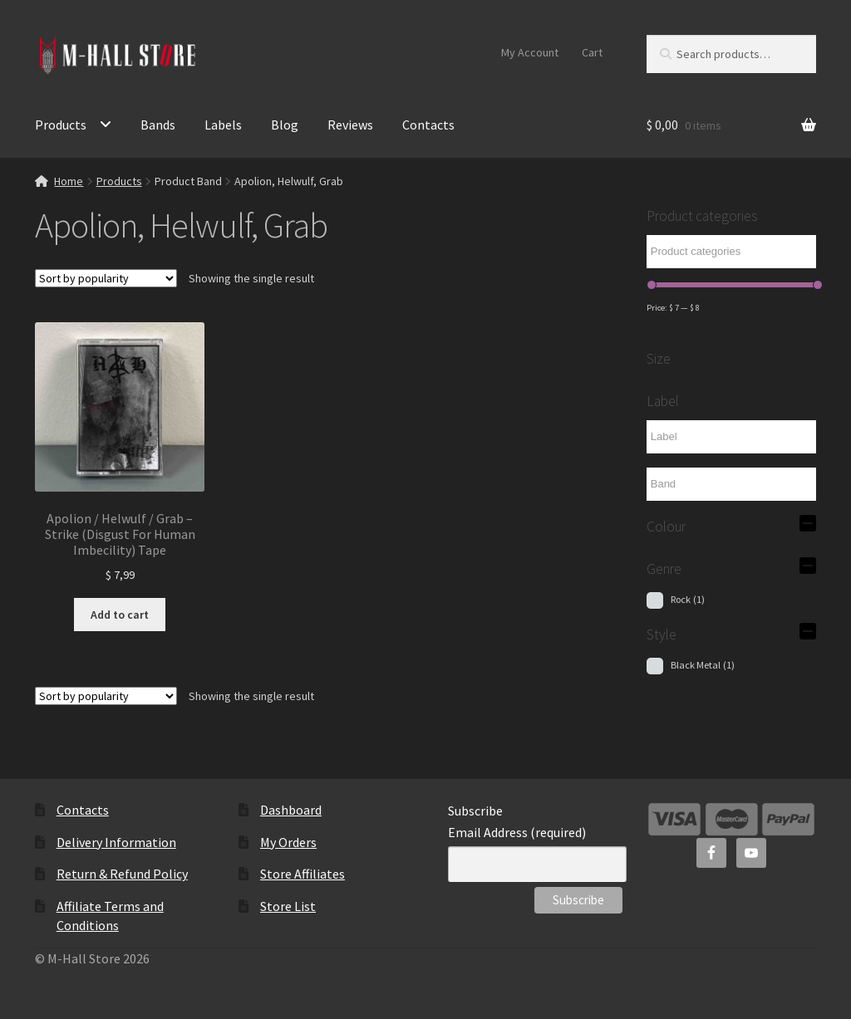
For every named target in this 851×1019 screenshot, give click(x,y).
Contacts (428, 124)
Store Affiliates (302, 873)
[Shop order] (106, 278)
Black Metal (703, 665)
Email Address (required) (517, 832)
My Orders (288, 842)
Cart (592, 52)
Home (68, 181)
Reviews (350, 124)
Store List (288, 906)
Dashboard (291, 809)
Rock (688, 599)
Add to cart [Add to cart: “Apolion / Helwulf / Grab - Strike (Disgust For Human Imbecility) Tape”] (120, 614)
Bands (157, 124)
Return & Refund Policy (122, 873)
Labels (223, 124)
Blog (284, 124)
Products (60, 124)
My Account (529, 52)
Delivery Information (116, 842)
